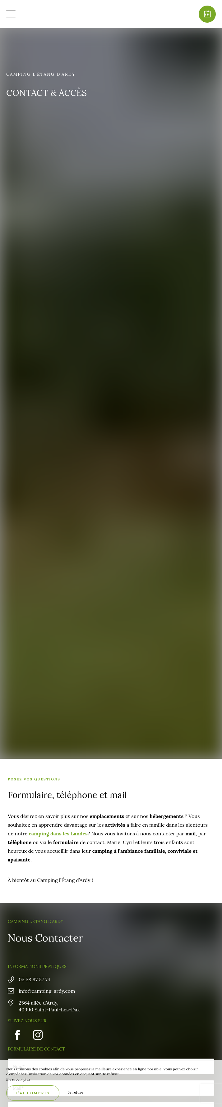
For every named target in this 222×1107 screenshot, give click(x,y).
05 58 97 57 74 (34, 979)
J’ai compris (33, 1093)
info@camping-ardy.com (47, 991)
